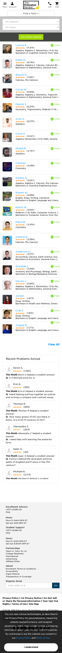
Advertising (11, 559)
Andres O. (21, 178)
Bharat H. (21, 74)
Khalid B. (21, 148)
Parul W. (21, 222)
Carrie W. (21, 89)
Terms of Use (43, 638)
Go (55, 585)
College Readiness (15, 553)
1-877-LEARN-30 (14, 509)
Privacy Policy (23, 638)
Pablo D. (21, 60)
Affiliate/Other (13, 561)
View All (54, 344)
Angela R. (21, 325)
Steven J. (21, 281)
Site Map (34, 604)
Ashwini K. (22, 237)
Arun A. (20, 119)
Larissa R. (21, 45)
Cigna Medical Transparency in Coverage (18, 575)
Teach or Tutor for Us (16, 551)
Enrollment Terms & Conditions (21, 569)
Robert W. (22, 192)
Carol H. (20, 133)
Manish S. (21, 104)
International (12, 556)
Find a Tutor (31, 13)
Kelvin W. (21, 207)
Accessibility (12, 571)
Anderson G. (23, 251)
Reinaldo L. (22, 266)
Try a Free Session (31, 37)
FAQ (8, 512)
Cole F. (20, 310)
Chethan (21, 163)
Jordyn (20, 296)
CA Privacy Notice (31, 598)
